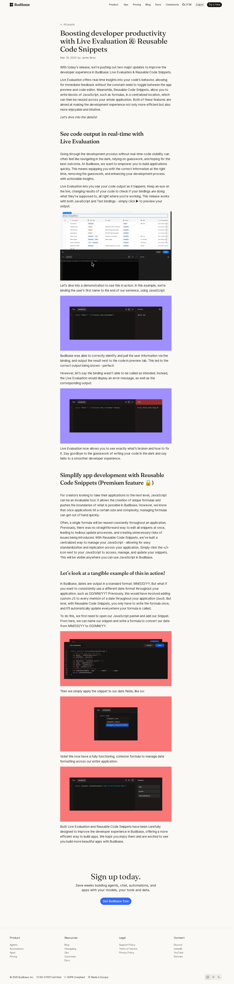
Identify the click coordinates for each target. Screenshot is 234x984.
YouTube (178, 952)
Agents (14, 944)
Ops (126, 4)
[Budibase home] (20, 4)
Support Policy (127, 944)
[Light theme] (213, 977)
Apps (12, 952)
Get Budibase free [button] (116, 901)
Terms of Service (128, 948)
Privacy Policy (126, 952)
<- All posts (67, 24)
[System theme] (207, 977)
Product (113, 4)
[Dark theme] (219, 977)
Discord (178, 944)
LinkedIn (178, 948)
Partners (178, 956)
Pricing (137, 4)
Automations (17, 948)
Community (172, 4)
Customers (70, 956)
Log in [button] (199, 4)
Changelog (70, 948)
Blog (148, 4)
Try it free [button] (214, 4)
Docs (158, 4)
